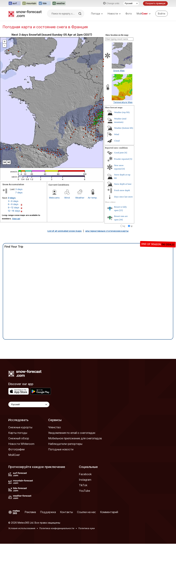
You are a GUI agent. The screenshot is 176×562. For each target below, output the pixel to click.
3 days (19, 189)
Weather (79, 197)
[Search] (80, 13)
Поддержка (48, 512)
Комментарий (109, 512)
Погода (97, 13)
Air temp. (92, 197)
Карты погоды (17, 433)
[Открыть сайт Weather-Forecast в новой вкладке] (59, 3)
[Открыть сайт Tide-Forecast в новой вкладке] (44, 3)
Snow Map (119, 70)
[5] (131, 159)
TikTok (83, 485)
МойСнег (14, 455)
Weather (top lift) (122, 112)
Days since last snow (123, 196)
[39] (121, 219)
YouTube (84, 490)
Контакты (66, 512)
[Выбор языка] (131, 3)
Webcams (54, 197)
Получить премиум (155, 3)
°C (124, 226)
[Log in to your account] (161, 14)
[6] (125, 152)
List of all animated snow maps (64, 230)
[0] (123, 168)
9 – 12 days (13, 207)
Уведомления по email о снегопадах (71, 433)
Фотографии (16, 449)
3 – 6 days (13, 201)
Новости (114, 13)
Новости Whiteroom (21, 444)
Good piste (119, 152)
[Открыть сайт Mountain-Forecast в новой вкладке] (29, 3)
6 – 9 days (13, 204)
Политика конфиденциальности (56, 528)
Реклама (30, 512)
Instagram (85, 479)
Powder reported (121, 159)
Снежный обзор (18, 438)
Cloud (117, 140)
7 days (19, 192)
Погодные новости (60, 449)
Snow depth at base (122, 184)
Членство (54, 427)
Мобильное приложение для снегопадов (75, 438)
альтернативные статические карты (107, 230)
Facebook (85, 474)
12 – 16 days (14, 210)
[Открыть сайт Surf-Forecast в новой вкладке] (14, 3)
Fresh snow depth (122, 190)
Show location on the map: (117, 35)
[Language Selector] (29, 404)
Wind (67, 197)
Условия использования (21, 528)
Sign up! (16, 218)
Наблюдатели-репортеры (65, 444)
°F (132, 226)
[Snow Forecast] (25, 13)
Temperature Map (123, 102)
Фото (128, 13)
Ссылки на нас (86, 512)
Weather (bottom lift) (123, 128)
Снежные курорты (20, 427)
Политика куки (86, 528)
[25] (121, 210)
